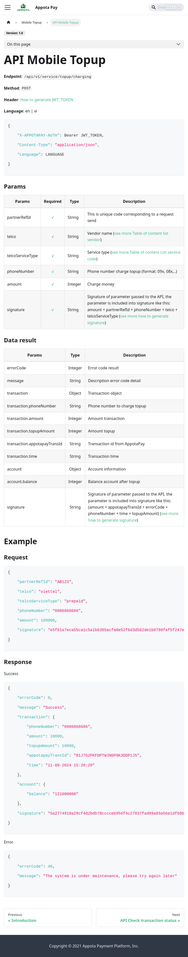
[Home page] (8, 22)
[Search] (166, 7)
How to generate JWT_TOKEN (46, 99)
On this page (19, 44)
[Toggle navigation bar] (7, 7)
